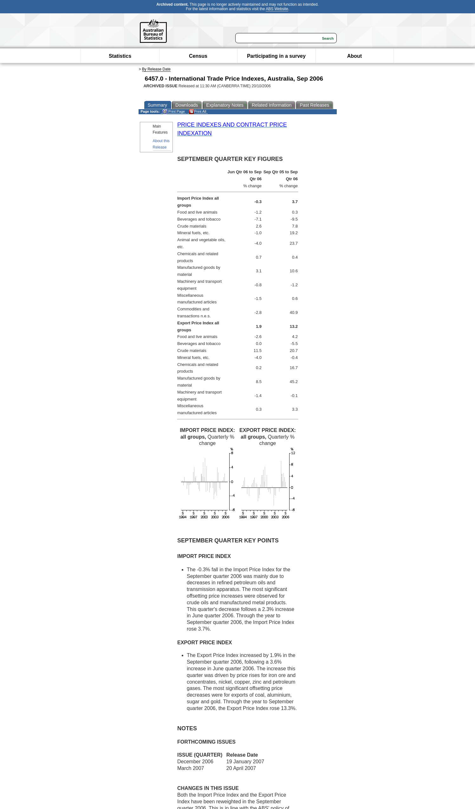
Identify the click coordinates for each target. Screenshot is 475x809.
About (354, 56)
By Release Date (156, 69)
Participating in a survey (276, 56)
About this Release (161, 144)
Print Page (173, 111)
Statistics (120, 56)
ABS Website (277, 9)
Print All (197, 111)
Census (198, 56)
